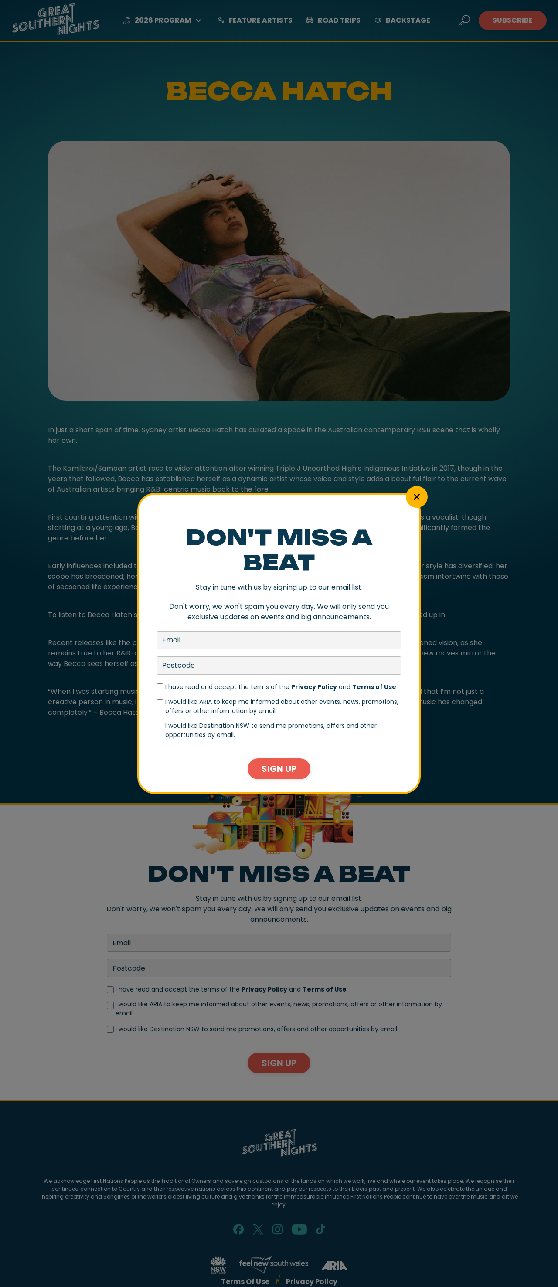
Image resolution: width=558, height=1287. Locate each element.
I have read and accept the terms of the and (280, 687)
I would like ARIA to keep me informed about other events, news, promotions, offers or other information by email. (281, 706)
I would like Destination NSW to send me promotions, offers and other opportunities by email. (271, 730)
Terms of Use (374, 687)
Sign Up (279, 769)
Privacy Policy (314, 687)
